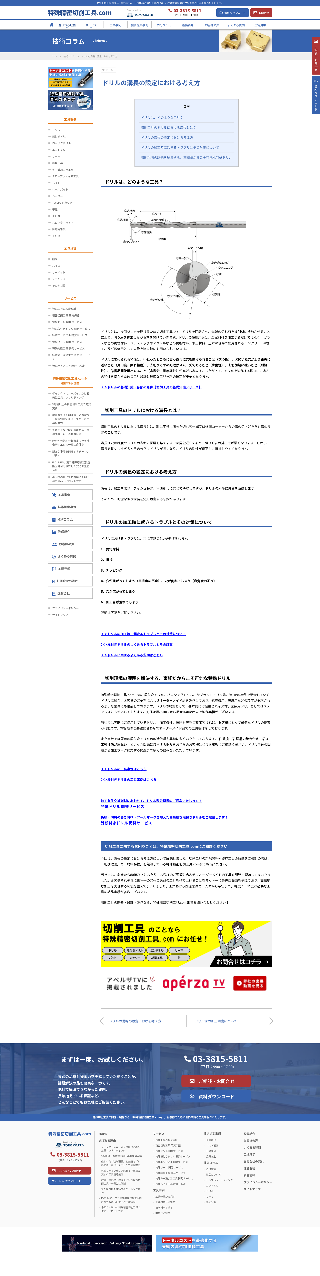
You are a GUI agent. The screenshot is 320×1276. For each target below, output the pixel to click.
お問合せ (264, 13)
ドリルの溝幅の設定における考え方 (135, 1020)
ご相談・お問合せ (216, 1081)
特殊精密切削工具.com (80, 12)
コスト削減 (212, 1145)
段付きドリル (60, 136)
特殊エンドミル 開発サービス (69, 335)
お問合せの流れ (65, 581)
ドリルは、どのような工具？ (162, 117)
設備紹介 (61, 531)
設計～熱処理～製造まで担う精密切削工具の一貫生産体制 (70, 443)
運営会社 (61, 593)
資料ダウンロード (235, 13)
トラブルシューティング (219, 1180)
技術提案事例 (64, 507)
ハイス (56, 266)
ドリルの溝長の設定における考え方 (167, 137)
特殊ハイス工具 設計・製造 (68, 366)
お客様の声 (63, 544)
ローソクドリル (61, 143)
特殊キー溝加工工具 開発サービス (71, 357)
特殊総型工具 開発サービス (68, 348)
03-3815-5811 (220, 1058)
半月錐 (56, 216)
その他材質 (59, 286)
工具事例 (61, 495)
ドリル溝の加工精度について (216, 1020)
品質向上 (211, 1156)
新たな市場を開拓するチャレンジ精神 (70, 453)
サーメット (58, 272)
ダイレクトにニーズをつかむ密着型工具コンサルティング (70, 395)
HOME (103, 1134)
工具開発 (211, 1151)
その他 (56, 236)
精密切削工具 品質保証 (65, 315)
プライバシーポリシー (65, 608)
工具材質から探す (165, 1202)
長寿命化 (211, 1140)
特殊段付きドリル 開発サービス (71, 329)
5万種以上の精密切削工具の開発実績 (71, 406)
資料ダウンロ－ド (315, 103)
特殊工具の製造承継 (64, 309)
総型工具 (57, 163)
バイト (56, 183)
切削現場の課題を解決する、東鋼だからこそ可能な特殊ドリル (186, 157)
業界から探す (163, 1213)
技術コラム (69, 56)
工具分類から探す (165, 1196)
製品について (213, 1174)
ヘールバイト (60, 189)
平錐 (55, 209)
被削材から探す (164, 1207)
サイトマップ (60, 615)
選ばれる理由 (107, 1140)
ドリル (109, 70)
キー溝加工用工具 (62, 170)
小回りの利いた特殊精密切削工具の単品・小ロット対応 (70, 479)
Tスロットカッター (63, 203)
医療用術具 (59, 229)
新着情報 (249, 1175)
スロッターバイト (62, 223)
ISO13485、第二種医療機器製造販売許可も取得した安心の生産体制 (71, 466)
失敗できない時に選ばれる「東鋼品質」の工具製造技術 (70, 432)
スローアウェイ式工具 (65, 176)
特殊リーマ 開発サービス (67, 342)
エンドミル (59, 150)
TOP (54, 56)
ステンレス (59, 279)
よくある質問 (64, 556)
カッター (57, 196)
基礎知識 (211, 1169)
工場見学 (61, 568)
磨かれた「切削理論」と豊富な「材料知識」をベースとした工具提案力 (70, 419)
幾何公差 (211, 1202)
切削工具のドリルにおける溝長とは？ (168, 127)
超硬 (55, 259)
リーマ (56, 156)
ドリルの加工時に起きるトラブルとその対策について (180, 147)
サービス (158, 1134)
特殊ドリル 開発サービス (67, 322)
